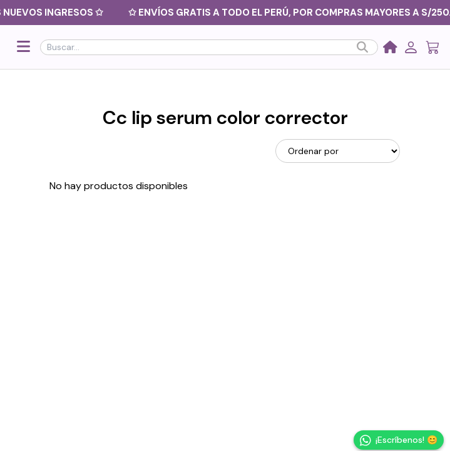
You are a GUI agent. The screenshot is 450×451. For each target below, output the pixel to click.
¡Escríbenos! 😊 (399, 440)
